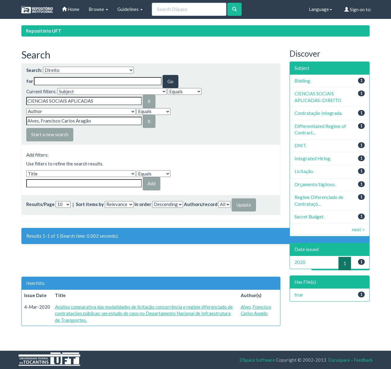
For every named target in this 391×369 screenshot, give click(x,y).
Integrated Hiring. (312, 158)
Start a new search (49, 134)
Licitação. (304, 171)
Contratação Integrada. (318, 113)
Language (320, 9)
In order (142, 204)
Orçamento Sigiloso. (315, 184)
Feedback (363, 360)
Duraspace (339, 360)
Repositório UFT (43, 31)
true (298, 294)
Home (70, 9)
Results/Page (40, 204)
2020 (299, 262)
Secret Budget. (309, 216)
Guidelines (130, 9)
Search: (34, 70)
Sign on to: (357, 9)
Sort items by (90, 204)
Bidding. (302, 80)
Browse (98, 9)
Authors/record (200, 204)
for (29, 81)
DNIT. (300, 145)
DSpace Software (257, 360)
